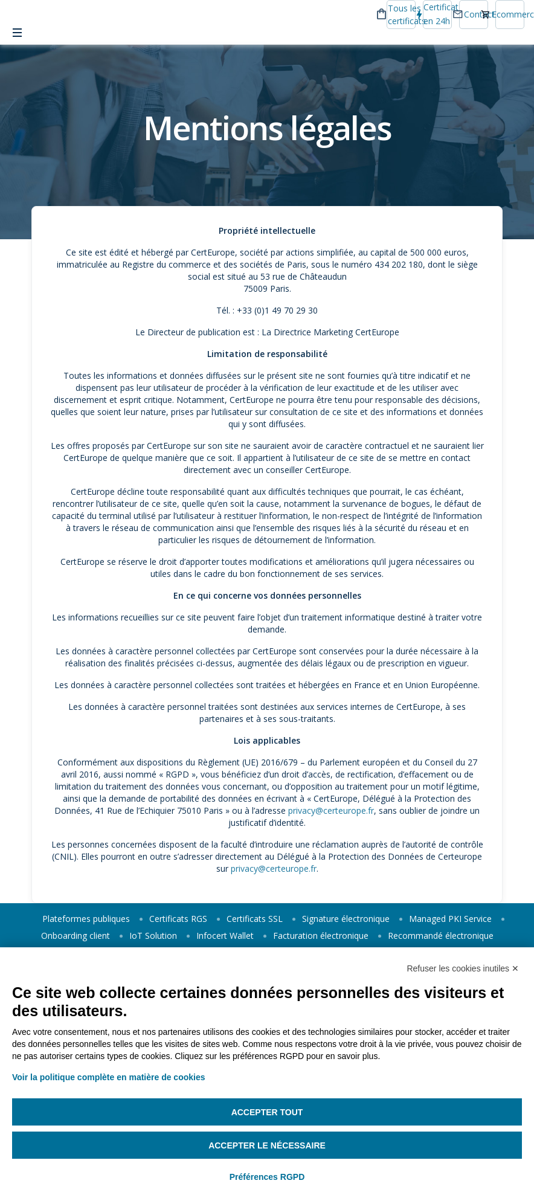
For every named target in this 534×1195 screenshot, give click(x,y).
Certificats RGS (178, 918)
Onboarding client (75, 935)
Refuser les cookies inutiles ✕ (463, 968)
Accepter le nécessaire (267, 1145)
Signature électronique (346, 918)
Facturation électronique (320, 935)
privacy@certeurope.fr (331, 810)
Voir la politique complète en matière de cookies (108, 1077)
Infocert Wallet (225, 935)
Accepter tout (267, 1112)
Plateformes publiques (86, 918)
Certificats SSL (255, 918)
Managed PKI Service (450, 918)
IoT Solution (153, 935)
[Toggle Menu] (17, 33)
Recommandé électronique (441, 935)
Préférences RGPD (267, 1177)
